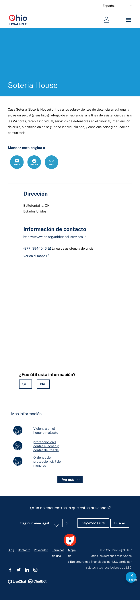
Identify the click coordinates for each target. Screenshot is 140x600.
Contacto (24, 534)
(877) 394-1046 (35, 248)
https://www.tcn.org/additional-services (53, 237)
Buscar (119, 508)
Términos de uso (58, 537)
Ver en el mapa (34, 256)
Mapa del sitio (72, 540)
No (42, 384)
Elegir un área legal (35, 508)
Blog (11, 534)
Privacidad (41, 534)
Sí (24, 384)
